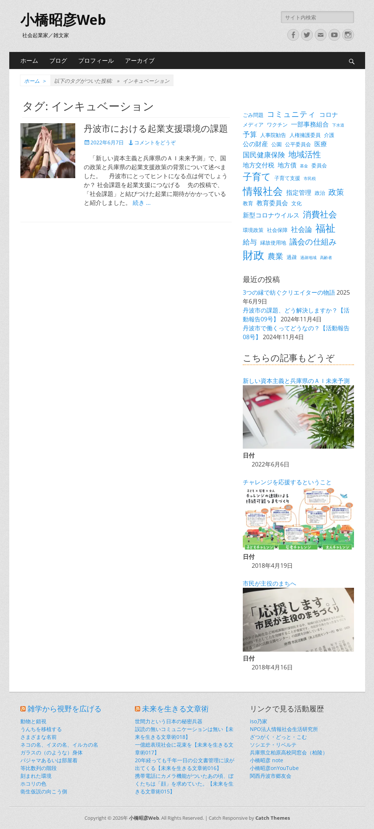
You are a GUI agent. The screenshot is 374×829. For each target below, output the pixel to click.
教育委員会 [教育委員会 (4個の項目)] (272, 203)
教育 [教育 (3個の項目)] (248, 203)
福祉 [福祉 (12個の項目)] (325, 228)
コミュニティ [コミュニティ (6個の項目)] (291, 114)
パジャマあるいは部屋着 (48, 760)
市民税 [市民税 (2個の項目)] (310, 178)
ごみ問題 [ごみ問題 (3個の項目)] (253, 114)
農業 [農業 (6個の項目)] (275, 256)
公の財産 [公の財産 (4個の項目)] (255, 144)
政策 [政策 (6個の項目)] (336, 192)
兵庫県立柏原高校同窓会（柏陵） (289, 752)
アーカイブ (140, 60)
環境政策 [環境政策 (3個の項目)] (253, 229)
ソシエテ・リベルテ (273, 744)
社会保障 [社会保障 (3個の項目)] (277, 229)
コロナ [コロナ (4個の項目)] (328, 114)
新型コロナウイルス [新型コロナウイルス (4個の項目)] (271, 215)
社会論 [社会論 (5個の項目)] (301, 229)
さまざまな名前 (38, 736)
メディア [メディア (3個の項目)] (253, 124)
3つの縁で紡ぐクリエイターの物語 (289, 292)
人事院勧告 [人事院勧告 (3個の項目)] (273, 134)
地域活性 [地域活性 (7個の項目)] (304, 154)
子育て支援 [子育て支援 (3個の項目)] (287, 177)
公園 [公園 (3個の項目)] (276, 144)
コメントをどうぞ (155, 142)
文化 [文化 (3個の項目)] (296, 203)
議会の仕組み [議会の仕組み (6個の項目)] (313, 241)
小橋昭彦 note (266, 760)
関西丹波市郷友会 (270, 775)
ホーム (29, 60)
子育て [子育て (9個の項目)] (257, 176)
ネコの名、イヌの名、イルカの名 (59, 744)
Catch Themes (272, 818)
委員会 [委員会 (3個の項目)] (319, 165)
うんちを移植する (41, 729)
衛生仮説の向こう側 (43, 791)
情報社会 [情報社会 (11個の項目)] (263, 191)
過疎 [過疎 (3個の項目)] (292, 257)
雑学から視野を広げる (64, 708)
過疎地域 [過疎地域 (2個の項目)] (308, 257)
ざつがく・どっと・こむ (278, 736)
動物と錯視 (33, 721)
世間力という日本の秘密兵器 (168, 721)
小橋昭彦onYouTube (274, 767)
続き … (141, 203)
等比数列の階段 (38, 767)
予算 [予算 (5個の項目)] (250, 134)
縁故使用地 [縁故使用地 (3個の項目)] (273, 242)
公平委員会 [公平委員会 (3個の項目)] (298, 144)
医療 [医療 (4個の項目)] (320, 144)
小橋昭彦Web (63, 20)
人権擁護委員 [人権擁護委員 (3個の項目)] (305, 134)
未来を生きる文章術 (175, 708)
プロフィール (96, 60)
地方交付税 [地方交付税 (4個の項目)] (258, 165)
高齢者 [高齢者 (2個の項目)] (326, 257)
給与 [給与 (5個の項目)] (250, 241)
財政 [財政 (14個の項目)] (253, 255)
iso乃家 (258, 721)
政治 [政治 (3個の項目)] (320, 192)
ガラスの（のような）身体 (51, 752)
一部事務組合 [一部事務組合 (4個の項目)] (310, 124)
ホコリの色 (33, 783)
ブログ (58, 60)
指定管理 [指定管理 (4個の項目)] (298, 192)
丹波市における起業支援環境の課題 (156, 129)
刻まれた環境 (36, 775)
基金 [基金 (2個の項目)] (304, 165)
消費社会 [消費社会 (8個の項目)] (320, 214)
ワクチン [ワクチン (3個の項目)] (277, 124)
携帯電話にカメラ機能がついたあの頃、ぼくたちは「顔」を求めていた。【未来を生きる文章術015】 (184, 783)
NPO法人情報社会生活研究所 (284, 729)
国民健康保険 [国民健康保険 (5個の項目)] (264, 154)
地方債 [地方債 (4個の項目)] (287, 165)
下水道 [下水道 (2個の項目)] (338, 125)
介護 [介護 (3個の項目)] (329, 134)
